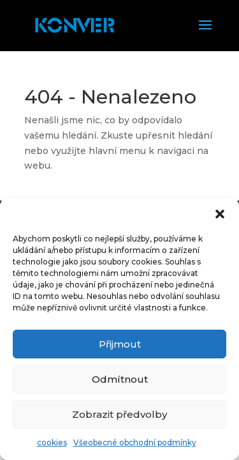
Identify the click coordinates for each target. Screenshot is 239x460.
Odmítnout (120, 379)
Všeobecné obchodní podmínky (134, 442)
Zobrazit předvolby (119, 414)
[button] (220, 214)
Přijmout (120, 344)
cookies (52, 442)
